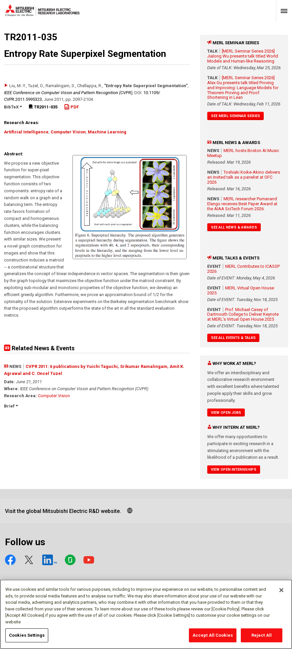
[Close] (281, 594)
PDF (71, 106)
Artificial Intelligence (26, 131)
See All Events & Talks (233, 338)
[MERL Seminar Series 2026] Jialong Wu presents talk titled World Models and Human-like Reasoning (242, 56)
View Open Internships (233, 469)
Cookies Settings (27, 639)
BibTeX (13, 106)
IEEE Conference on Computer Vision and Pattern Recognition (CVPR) (68, 92)
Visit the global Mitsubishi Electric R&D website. (63, 511)
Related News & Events (39, 348)
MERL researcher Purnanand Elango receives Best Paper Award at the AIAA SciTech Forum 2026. (242, 203)
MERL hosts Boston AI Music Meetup (243, 153)
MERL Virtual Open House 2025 (240, 290)
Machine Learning (107, 131)
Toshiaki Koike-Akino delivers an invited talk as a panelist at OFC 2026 (243, 177)
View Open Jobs (226, 412)
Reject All (261, 639)
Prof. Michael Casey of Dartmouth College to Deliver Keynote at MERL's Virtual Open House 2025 (243, 314)
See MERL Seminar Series (235, 116)
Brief (11, 406)
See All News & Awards (234, 227)
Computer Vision (68, 131)
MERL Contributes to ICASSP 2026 (243, 269)
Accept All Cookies (213, 639)
